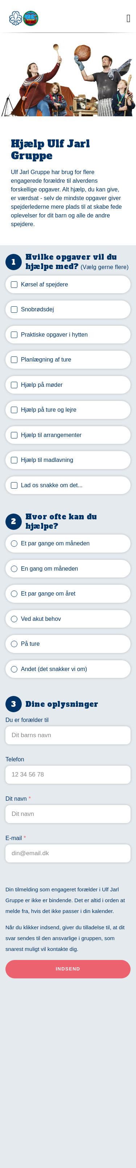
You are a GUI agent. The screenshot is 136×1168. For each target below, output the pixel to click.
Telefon (14, 759)
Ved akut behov (41, 619)
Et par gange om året (48, 594)
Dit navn (16, 799)
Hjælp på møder (42, 385)
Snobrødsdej (37, 309)
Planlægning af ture (46, 359)
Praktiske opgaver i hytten (54, 335)
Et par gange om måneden (55, 543)
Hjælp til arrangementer (51, 435)
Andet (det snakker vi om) (54, 669)
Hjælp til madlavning (47, 460)
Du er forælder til (27, 720)
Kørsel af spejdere (44, 284)
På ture (30, 644)
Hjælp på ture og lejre (49, 410)
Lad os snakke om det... (52, 485)
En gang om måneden (49, 569)
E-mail (13, 838)
